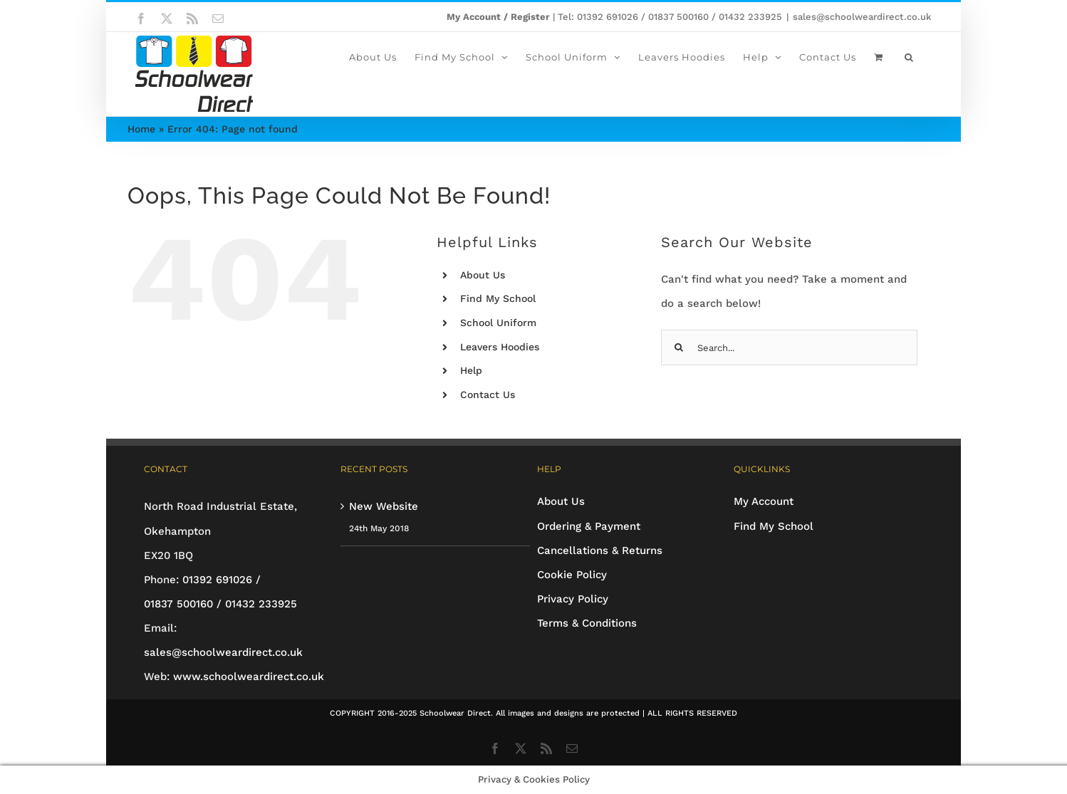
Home (141, 129)
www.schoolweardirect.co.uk (248, 676)
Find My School (498, 298)
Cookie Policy (572, 574)
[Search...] (789, 347)
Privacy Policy (572, 598)
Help (471, 370)
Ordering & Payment (588, 526)
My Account (763, 501)
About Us (482, 275)
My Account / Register (498, 16)
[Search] (679, 347)
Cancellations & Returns (599, 550)
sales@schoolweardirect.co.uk (862, 16)
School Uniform (498, 322)
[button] (909, 57)
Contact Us (487, 394)
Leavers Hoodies (499, 346)
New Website (383, 506)
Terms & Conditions (587, 623)
